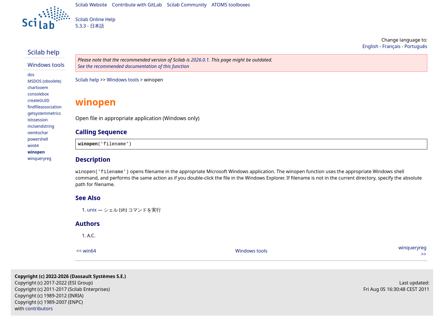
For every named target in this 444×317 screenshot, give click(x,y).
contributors (39, 308)
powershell (38, 139)
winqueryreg (39, 158)
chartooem (38, 87)
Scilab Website (91, 4)
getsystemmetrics (44, 113)
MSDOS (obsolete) (44, 81)
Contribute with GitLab (137, 4)
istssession (38, 119)
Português (415, 46)
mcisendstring (41, 126)
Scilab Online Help (95, 19)
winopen (36, 152)
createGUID (38, 100)
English (370, 46)
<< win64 (86, 251)
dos (31, 74)
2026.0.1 (200, 60)
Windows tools (46, 64)
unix (91, 210)
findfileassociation (45, 107)
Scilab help (44, 52)
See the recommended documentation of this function (133, 66)
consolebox (38, 94)
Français (391, 46)
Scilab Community (186, 4)
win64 (33, 145)
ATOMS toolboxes (231, 4)
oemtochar (38, 132)
